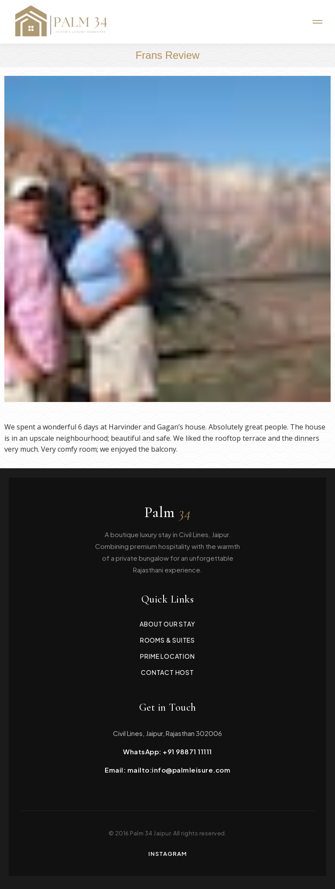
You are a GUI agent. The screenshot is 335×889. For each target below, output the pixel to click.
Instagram (167, 853)
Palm (167, 513)
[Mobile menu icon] (317, 22)
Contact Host (167, 672)
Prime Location (167, 656)
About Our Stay (167, 624)
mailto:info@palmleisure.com (179, 770)
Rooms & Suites (167, 640)
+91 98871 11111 (187, 751)
